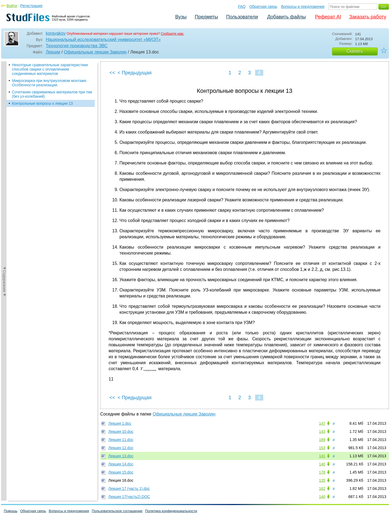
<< (112, 72)
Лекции (53, 52)
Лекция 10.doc (120, 431)
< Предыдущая (135, 72)
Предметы (206, 17)
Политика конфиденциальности (171, 511)
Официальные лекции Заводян (95, 52)
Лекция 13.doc (120, 456)
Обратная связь (263, 6)
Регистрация (31, 6)
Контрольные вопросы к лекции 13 (42, 103)
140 (322, 464)
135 (322, 480)
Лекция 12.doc (120, 448)
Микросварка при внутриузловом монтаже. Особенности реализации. (49, 82)
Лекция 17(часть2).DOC (129, 496)
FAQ (242, 6)
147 (322, 423)
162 (322, 488)
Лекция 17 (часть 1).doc (129, 488)
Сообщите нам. (172, 33)
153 (322, 448)
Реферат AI (328, 17)
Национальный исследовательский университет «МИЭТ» (103, 39)
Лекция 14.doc (120, 464)
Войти (11, 6)
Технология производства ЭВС (77, 45)
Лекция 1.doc (119, 423)
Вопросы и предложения (302, 6)
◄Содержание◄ (4, 156)
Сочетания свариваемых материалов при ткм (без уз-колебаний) (52, 94)
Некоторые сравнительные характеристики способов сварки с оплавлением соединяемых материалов (50, 69)
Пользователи (242, 17)
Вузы (181, 17)
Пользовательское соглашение (117, 511)
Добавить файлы (286, 17)
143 (322, 431)
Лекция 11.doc (120, 439)
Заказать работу (367, 17)
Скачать (355, 51)
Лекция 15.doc (120, 472)
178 (322, 472)
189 (322, 439)
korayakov (56, 33)
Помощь (10, 511)
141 (322, 456)
